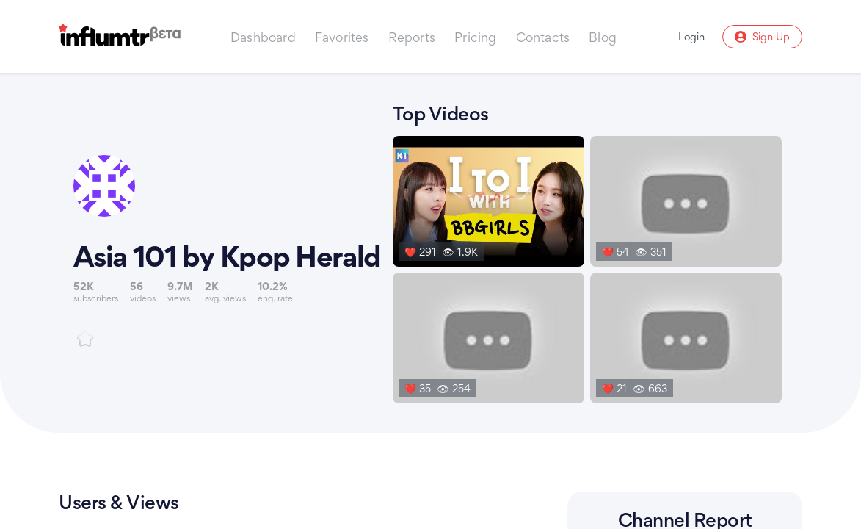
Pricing (475, 37)
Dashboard (263, 37)
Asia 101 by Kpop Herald (227, 256)
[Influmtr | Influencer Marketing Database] (120, 37)
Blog (603, 37)
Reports (411, 37)
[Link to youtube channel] (227, 251)
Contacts (543, 37)
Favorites (342, 37)
